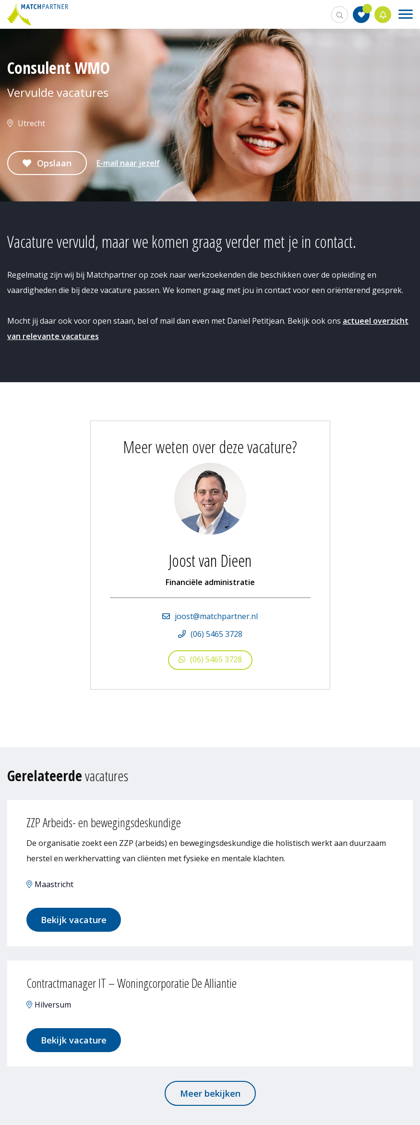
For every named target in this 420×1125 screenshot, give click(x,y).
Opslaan (54, 163)
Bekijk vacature (74, 920)
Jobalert (383, 14)
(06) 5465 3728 (216, 634)
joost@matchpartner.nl (216, 616)
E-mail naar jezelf (128, 163)
